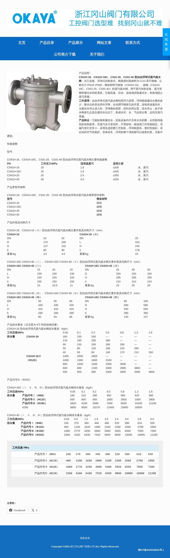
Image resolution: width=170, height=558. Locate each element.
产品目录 (47, 43)
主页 (21, 43)
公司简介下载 (65, 54)
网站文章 (104, 43)
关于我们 (97, 54)
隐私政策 (85, 538)
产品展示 (75, 43)
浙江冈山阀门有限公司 (82, 546)
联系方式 (132, 43)
